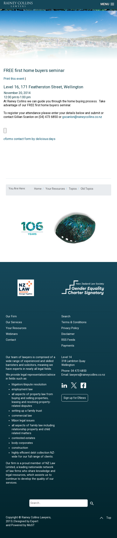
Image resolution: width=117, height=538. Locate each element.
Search (65, 316)
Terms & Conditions (73, 322)
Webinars (12, 334)
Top (105, 517)
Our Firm (11, 316)
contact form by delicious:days (29, 139)
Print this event (13, 79)
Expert (34, 521)
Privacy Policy (70, 328)
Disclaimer (68, 334)
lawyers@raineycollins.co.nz (87, 374)
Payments (67, 345)
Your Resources (16, 328)
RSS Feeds (68, 340)
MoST (31, 525)
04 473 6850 (78, 371)
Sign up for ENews (75, 397)
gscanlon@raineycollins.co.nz (82, 117)
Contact (11, 340)
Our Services (14, 322)
